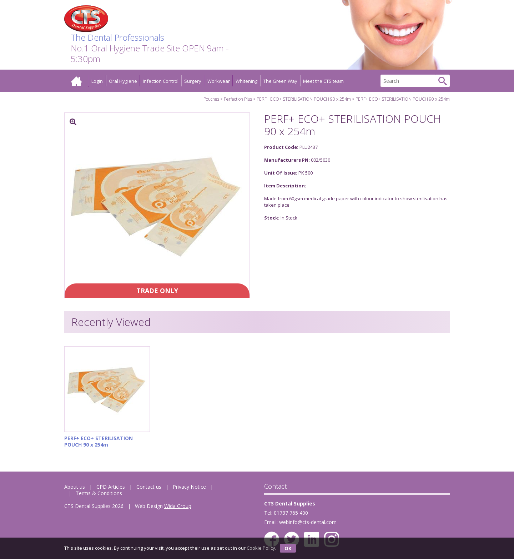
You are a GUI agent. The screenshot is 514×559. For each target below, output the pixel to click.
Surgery (192, 81)
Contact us (148, 486)
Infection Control (160, 81)
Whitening (246, 81)
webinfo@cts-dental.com (308, 522)
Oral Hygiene (123, 81)
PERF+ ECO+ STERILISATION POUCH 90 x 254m (304, 99)
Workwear (218, 81)
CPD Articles (110, 486)
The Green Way (280, 81)
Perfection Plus (238, 99)
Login (97, 81)
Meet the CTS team (323, 81)
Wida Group (177, 506)
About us (74, 486)
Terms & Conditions (99, 493)
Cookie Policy (261, 547)
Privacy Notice (189, 486)
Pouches (211, 99)
